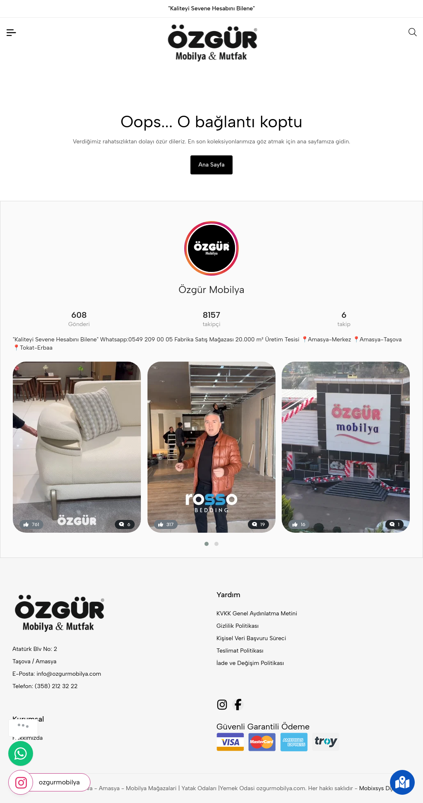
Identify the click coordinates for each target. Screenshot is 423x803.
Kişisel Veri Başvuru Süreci (251, 638)
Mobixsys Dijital (379, 788)
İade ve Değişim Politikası (250, 663)
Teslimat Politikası (239, 650)
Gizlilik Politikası (237, 625)
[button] (207, 544)
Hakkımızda (27, 737)
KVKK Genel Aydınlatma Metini (256, 613)
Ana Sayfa (211, 164)
